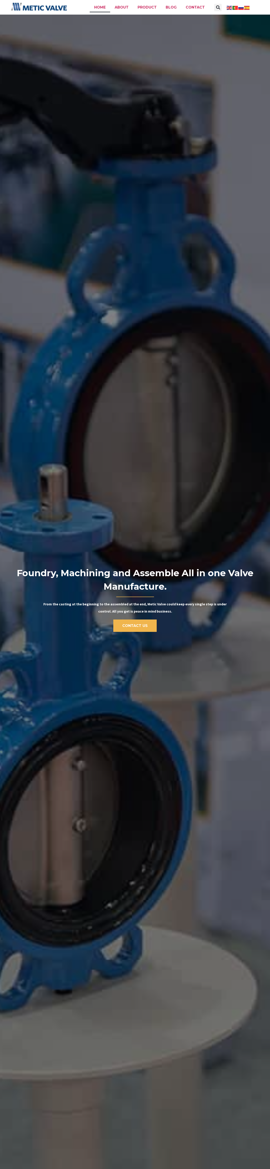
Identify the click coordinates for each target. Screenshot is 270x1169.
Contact (195, 7)
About (122, 7)
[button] (218, 7)
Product (147, 7)
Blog (171, 7)
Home (100, 7)
